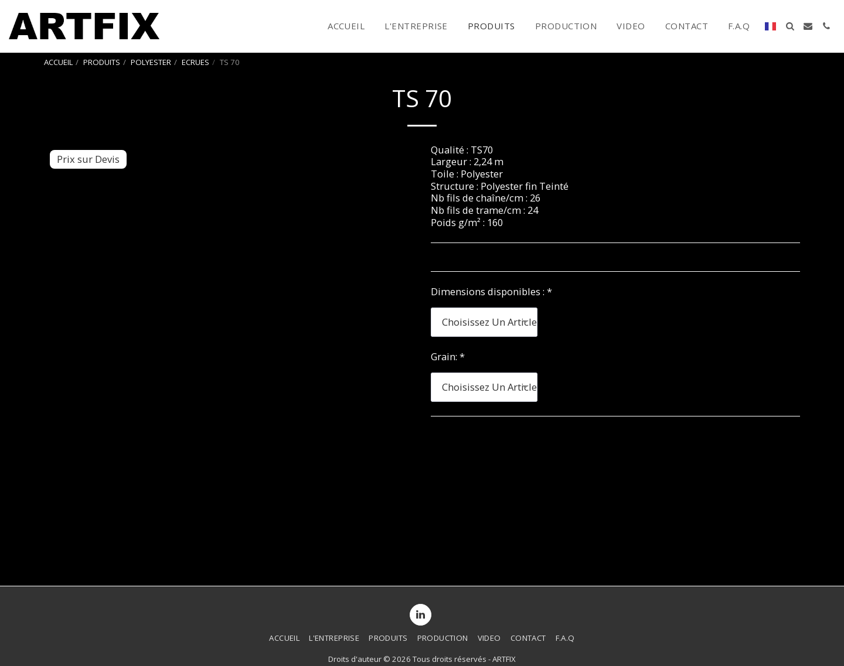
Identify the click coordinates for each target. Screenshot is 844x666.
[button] (789, 26)
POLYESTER (151, 62)
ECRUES (195, 62)
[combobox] (484, 322)
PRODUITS (101, 62)
